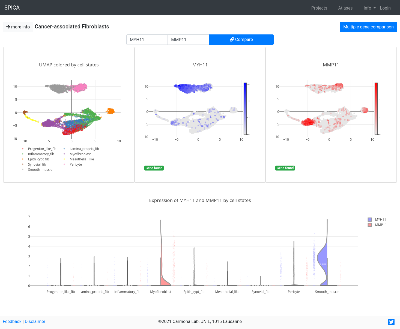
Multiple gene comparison (368, 27)
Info (368, 8)
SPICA (12, 7)
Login (385, 8)
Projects (319, 8)
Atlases (345, 8)
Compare (241, 39)
